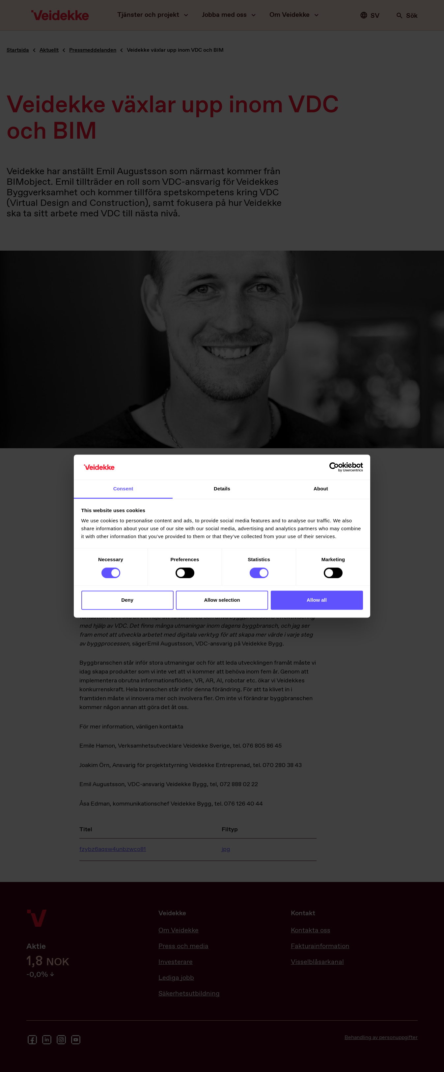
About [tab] (321, 489)
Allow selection (222, 600)
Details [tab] (222, 489)
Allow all (317, 600)
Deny (127, 600)
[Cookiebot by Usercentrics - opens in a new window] (334, 467)
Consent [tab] (123, 489)
